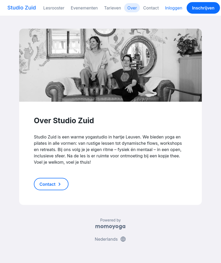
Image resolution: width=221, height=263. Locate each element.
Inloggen (173, 8)
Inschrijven (203, 8)
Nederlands (110, 239)
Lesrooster (54, 8)
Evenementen (84, 8)
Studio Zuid (21, 7)
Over (132, 8)
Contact (151, 8)
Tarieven (112, 8)
